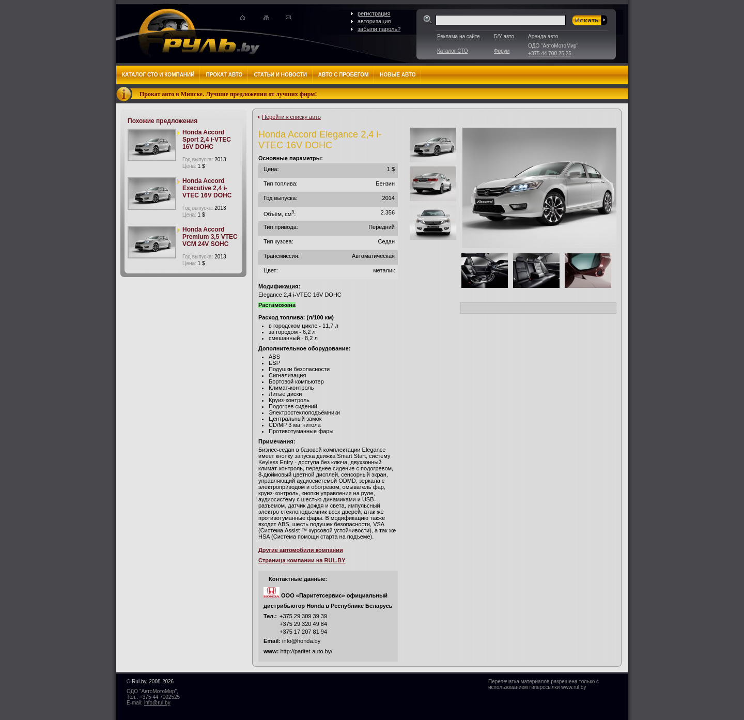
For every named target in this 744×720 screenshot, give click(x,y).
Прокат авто (224, 75)
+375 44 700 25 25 (549, 53)
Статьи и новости (280, 75)
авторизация (374, 21)
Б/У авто (504, 36)
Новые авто (397, 75)
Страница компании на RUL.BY (301, 560)
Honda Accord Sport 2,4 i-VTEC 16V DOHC (206, 139)
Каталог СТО (452, 51)
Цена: (193, 166)
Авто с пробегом (343, 75)
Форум (501, 51)
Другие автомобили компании (300, 550)
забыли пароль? (379, 29)
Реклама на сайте (458, 36)
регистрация (374, 13)
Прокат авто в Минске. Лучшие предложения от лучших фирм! (228, 94)
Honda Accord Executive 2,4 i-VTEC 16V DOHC (206, 188)
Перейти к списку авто (291, 117)
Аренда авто (543, 36)
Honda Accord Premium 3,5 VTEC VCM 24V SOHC (210, 237)
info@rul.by (157, 703)
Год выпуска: (204, 159)
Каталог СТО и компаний (158, 75)
